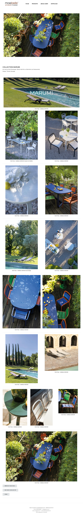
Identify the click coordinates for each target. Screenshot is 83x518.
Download (54, 3)
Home (27, 3)
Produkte (35, 3)
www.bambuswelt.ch (46, 510)
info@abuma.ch (45, 509)
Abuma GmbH (44, 3)
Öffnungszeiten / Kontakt (41, 512)
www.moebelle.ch (36, 510)
